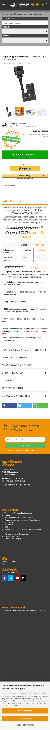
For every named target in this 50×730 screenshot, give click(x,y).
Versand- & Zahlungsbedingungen (18, 513)
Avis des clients (12, 388)
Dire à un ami (9, 185)
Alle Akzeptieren (25, 711)
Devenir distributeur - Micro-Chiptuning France (22, 529)
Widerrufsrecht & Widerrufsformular (18, 518)
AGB (6, 532)
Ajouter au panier (22, 154)
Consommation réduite (17, 365)
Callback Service (11, 536)
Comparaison (10, 380)
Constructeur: (8, 18)
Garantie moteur (13, 373)
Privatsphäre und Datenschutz (16, 534)
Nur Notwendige (25, 718)
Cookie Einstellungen (12, 539)
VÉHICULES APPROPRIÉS (16, 396)
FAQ (6, 527)
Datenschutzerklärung (10, 705)
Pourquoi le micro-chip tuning (22, 350)
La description (11, 201)
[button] (41, 5)
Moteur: (6, 36)
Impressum (8, 525)
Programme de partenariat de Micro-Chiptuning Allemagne (23, 521)
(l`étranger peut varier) (30, 126)
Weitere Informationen (25, 725)
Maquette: (7, 27)
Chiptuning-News (9, 562)
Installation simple (14, 357)
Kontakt (7, 515)
